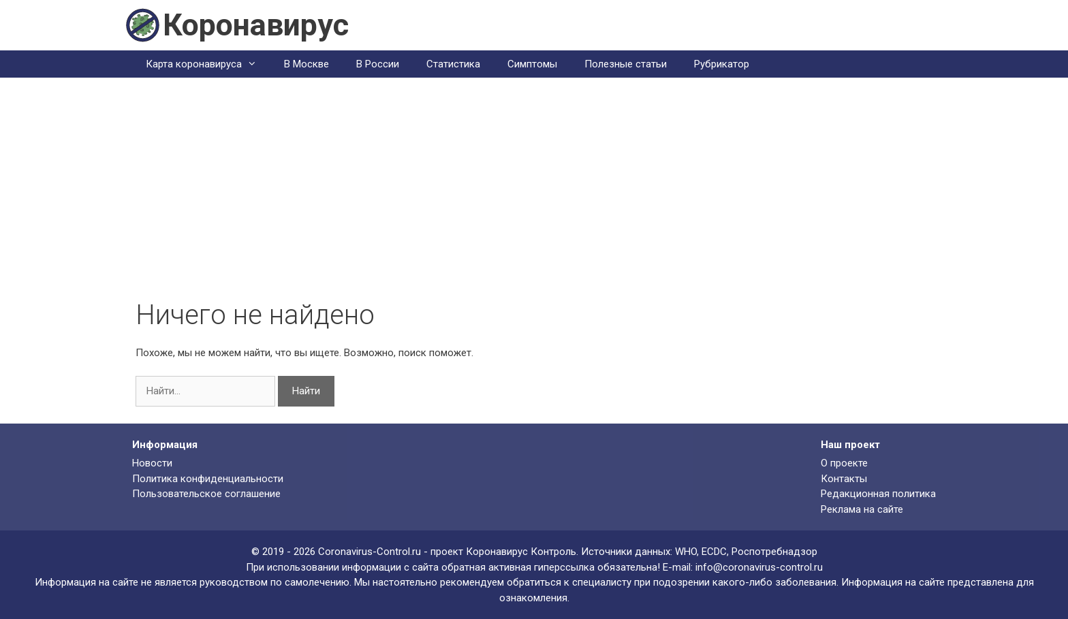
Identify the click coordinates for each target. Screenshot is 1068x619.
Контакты (844, 479)
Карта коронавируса (208, 64)
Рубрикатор (721, 64)
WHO (686, 551)
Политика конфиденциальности (207, 479)
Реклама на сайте (862, 509)
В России (377, 64)
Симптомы (532, 64)
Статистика (453, 64)
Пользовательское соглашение (206, 494)
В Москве (306, 64)
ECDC (714, 551)
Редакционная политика (878, 494)
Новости (152, 463)
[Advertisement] (534, 196)
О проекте (844, 463)
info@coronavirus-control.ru (759, 567)
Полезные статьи (625, 64)
